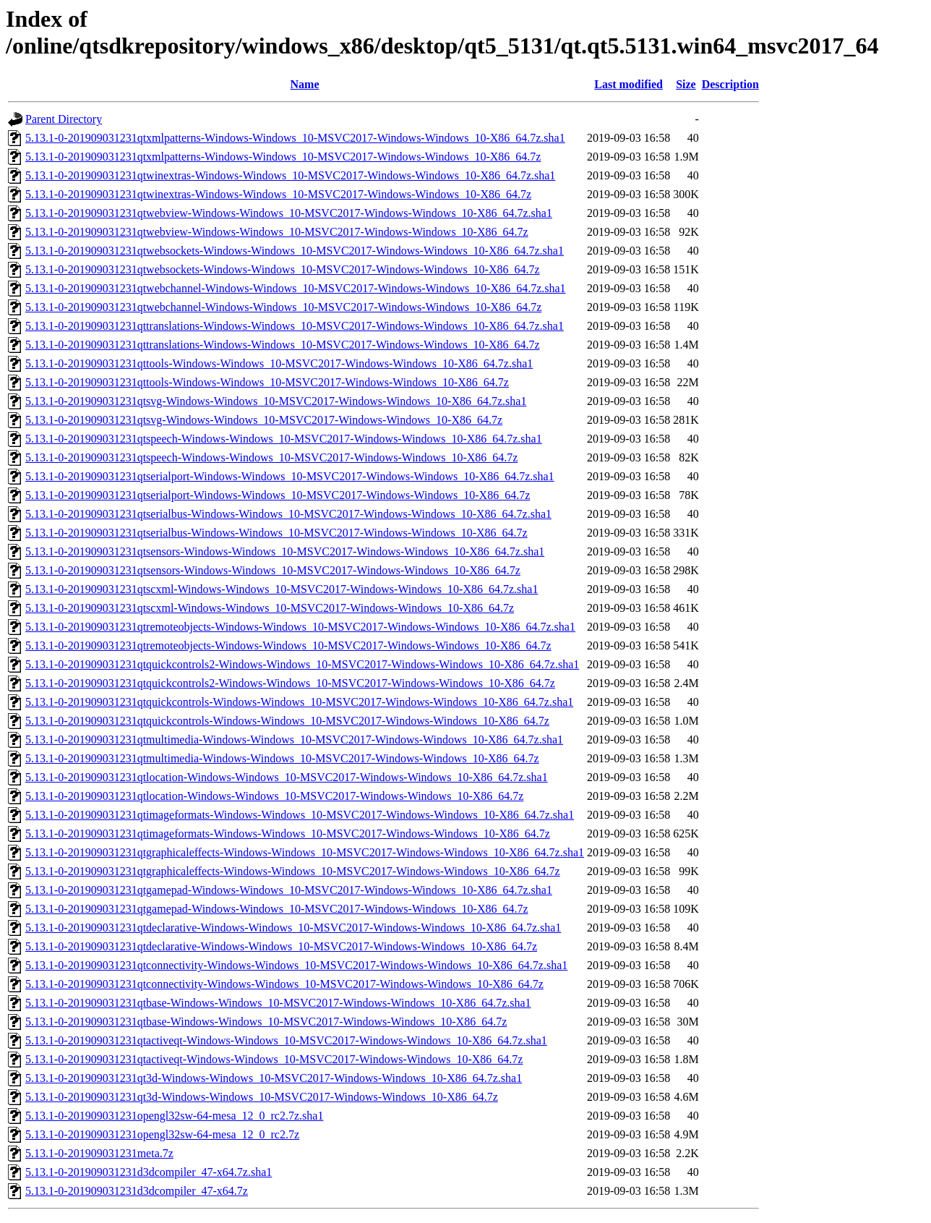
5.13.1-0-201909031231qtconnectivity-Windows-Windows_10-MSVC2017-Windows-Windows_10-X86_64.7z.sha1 (296, 965)
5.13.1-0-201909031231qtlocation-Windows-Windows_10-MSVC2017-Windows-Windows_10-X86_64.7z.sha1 (286, 777)
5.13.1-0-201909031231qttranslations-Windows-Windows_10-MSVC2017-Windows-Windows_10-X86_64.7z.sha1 (294, 326)
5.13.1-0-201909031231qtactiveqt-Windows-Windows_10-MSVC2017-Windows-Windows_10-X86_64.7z (274, 1059)
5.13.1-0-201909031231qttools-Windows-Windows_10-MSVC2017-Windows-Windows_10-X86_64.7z (267, 382)
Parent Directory (63, 119)
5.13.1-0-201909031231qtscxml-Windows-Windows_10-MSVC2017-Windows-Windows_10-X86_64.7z (269, 608)
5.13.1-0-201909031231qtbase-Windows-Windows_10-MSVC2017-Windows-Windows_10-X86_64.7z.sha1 (278, 1003)
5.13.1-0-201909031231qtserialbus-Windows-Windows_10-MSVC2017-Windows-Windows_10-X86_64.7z (276, 533)
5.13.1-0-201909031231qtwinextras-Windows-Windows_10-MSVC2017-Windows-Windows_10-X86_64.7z (278, 194)
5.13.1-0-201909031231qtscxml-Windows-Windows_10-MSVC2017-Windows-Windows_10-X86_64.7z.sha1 (281, 589)
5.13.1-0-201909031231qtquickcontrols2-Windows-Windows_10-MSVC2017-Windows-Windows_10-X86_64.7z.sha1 (302, 664)
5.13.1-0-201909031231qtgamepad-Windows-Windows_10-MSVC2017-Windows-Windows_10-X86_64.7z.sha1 (288, 890)
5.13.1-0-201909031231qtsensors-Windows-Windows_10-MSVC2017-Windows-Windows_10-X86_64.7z (272, 570)
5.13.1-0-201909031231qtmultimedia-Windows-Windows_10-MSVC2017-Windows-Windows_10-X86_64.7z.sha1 (294, 739)
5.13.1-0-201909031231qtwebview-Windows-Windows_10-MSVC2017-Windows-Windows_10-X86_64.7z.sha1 (288, 213)
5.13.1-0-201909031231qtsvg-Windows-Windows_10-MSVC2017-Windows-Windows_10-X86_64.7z (263, 420)
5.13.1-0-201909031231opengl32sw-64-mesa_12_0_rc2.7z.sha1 (174, 1115)
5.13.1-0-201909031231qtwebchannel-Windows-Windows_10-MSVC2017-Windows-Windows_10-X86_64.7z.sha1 (295, 288)
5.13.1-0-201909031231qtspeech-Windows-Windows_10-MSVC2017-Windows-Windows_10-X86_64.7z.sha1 (283, 438)
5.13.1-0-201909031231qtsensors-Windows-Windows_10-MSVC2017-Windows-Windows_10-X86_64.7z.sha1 (284, 551)
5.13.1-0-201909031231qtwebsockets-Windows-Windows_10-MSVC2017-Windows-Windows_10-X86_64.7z (282, 269)
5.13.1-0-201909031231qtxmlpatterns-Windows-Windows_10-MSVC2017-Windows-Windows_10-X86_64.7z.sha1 (295, 138)
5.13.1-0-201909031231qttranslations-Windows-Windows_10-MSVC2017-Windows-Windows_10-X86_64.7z (282, 344)
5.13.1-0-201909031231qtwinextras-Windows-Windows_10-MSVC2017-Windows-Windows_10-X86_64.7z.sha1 (290, 175)
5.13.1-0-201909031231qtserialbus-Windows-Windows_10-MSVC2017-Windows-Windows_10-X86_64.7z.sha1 (288, 514)
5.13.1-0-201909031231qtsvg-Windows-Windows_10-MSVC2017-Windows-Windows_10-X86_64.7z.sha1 (275, 401)
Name (305, 84)
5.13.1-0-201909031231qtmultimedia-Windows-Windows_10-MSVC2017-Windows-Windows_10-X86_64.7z (282, 758)
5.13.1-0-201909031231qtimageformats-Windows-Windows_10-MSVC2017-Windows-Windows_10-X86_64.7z (287, 833)
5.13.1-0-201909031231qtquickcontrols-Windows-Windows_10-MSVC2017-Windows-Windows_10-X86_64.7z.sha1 (299, 702)
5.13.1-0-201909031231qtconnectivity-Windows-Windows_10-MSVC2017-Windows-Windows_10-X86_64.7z (284, 984)
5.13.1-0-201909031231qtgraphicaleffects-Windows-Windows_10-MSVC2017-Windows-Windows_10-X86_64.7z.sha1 (304, 852)
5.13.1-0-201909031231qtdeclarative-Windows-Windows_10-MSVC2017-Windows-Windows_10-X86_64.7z (281, 946)
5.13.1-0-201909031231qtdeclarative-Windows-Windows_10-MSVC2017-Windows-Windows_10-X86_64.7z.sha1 (293, 927)
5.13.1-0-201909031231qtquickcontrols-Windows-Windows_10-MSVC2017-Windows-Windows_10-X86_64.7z (287, 721)
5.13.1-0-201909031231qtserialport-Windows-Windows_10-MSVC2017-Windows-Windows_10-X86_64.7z (277, 495)
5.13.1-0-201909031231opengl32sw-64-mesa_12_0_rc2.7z (162, 1134)
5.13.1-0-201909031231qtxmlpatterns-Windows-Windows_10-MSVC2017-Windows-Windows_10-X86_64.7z (283, 156)
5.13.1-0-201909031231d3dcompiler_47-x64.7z (136, 1191)
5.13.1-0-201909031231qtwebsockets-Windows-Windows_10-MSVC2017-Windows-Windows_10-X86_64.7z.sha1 (294, 250)
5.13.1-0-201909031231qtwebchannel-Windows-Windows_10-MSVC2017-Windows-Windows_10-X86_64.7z (283, 307)
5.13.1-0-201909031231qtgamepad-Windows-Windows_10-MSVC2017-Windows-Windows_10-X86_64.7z (276, 909)
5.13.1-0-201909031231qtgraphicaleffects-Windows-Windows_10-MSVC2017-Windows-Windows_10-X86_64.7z (292, 871)
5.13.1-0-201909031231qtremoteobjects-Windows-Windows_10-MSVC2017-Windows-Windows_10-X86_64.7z (288, 645)
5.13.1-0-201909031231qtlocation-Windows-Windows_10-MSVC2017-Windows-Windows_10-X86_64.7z (274, 796)
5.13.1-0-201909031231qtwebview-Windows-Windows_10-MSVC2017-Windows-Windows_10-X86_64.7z (276, 232)
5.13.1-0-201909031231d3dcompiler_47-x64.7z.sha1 (148, 1172)
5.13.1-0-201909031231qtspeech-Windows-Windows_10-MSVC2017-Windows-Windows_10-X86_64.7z (271, 457)
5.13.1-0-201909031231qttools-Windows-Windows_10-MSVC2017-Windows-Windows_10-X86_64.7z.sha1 (279, 363)
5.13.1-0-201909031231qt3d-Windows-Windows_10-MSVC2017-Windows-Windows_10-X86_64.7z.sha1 (273, 1078)
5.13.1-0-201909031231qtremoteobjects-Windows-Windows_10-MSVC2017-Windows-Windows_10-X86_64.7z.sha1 (300, 627)
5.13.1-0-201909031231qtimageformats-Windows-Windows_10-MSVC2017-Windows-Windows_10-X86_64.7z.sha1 (299, 815)
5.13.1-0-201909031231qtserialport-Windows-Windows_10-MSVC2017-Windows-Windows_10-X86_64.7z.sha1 (289, 476)
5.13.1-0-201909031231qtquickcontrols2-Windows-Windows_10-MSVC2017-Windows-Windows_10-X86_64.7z (290, 683)
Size (686, 84)
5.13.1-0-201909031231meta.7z (99, 1153)
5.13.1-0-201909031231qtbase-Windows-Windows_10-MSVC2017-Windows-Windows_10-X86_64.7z (266, 1021)
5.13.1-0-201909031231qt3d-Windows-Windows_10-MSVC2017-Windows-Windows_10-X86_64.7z (261, 1097)
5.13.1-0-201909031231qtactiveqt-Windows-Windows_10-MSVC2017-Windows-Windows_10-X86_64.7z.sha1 (286, 1040)
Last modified (628, 84)
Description (730, 84)
